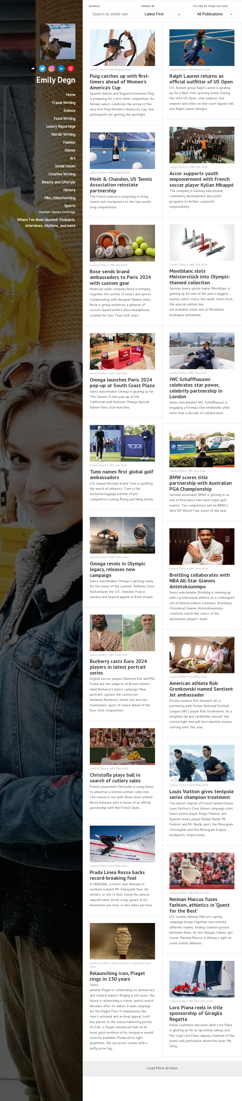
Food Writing (64, 119)
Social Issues (65, 167)
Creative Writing (61, 175)
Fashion (69, 143)
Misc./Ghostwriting (59, 198)
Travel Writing (63, 103)
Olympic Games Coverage (57, 212)
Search (94, 6)
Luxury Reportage (60, 127)
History (69, 190)
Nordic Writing (63, 135)
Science (69, 111)
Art (72, 159)
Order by (148, 6)
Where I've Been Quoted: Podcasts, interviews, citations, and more (46, 223)
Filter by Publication (210, 6)
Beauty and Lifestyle (58, 183)
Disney (70, 151)
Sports (69, 206)
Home (70, 95)
